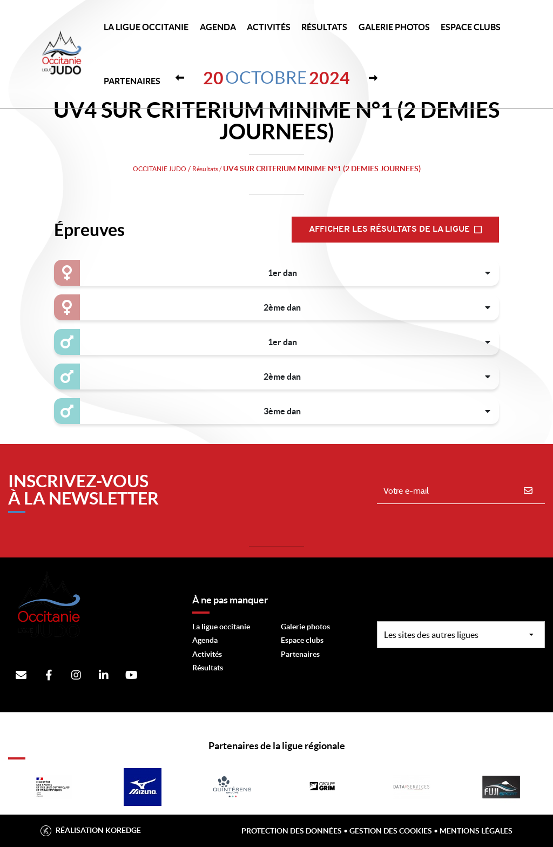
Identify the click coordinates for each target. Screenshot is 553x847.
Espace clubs (302, 640)
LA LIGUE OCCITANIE (146, 27)
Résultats (324, 27)
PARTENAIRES (132, 81)
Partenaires (300, 654)
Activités (269, 27)
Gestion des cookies (390, 830)
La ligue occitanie (221, 626)
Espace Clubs (471, 27)
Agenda (218, 27)
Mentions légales (476, 830)
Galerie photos (394, 27)
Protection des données (291, 830)
